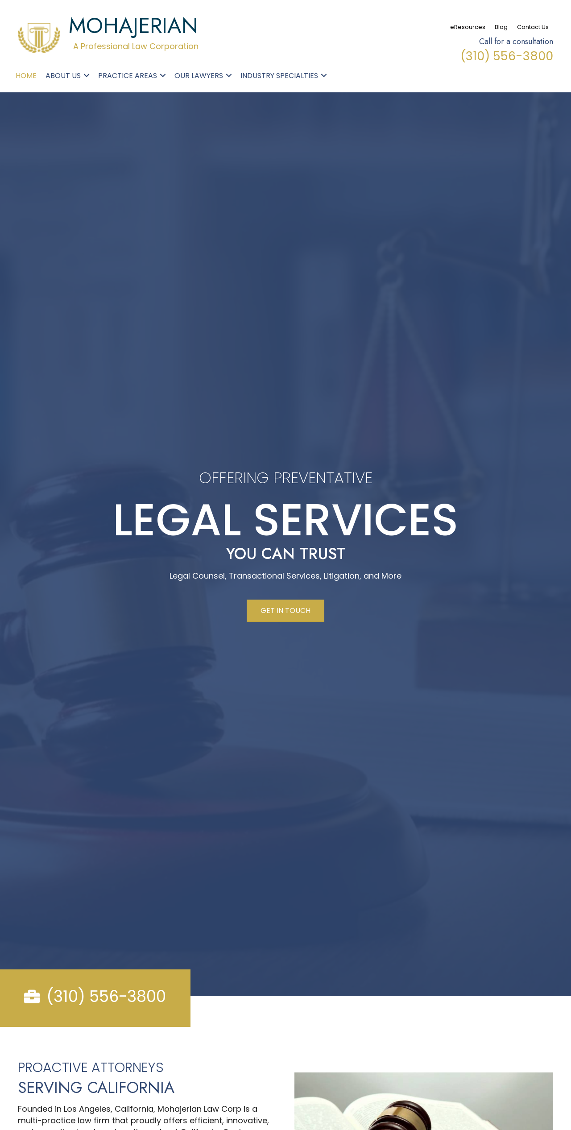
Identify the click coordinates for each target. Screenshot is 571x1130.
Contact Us (533, 27)
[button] (86, 75)
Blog (501, 27)
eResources (467, 27)
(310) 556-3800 (506, 56)
